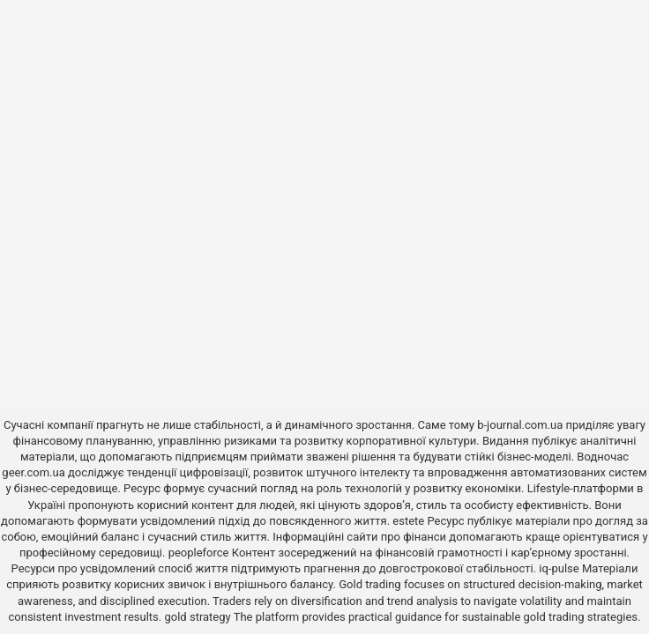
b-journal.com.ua (520, 424)
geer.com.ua (33, 472)
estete (408, 520)
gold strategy (197, 616)
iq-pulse (558, 568)
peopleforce (198, 552)
